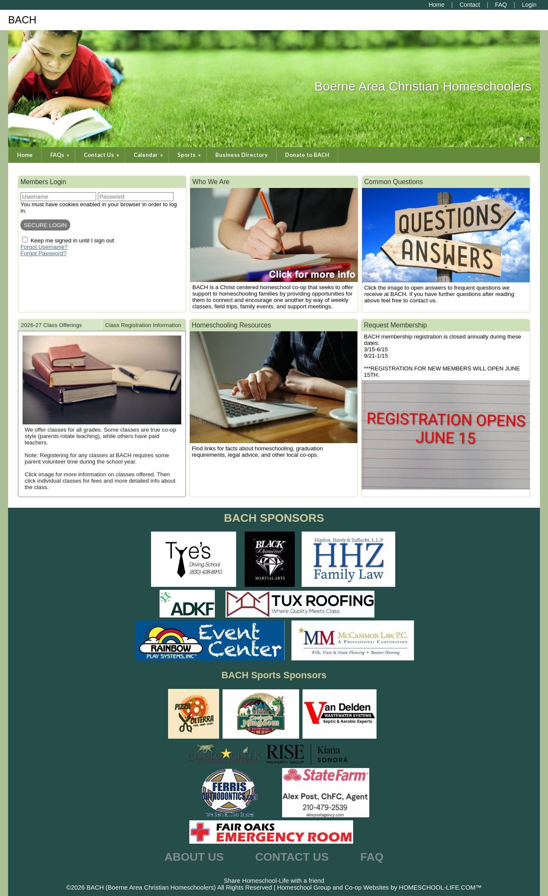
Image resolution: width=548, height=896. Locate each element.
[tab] (60, 325)
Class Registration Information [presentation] (143, 325)
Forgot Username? (44, 247)
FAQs (60, 154)
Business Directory (241, 154)
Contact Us (102, 154)
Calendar (149, 154)
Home (25, 154)
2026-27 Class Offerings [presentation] (51, 325)
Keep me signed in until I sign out (72, 240)
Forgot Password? (43, 253)
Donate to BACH (307, 154)
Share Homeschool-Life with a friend (274, 880)
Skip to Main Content (274, 873)
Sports (189, 154)
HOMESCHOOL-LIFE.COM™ (440, 887)
